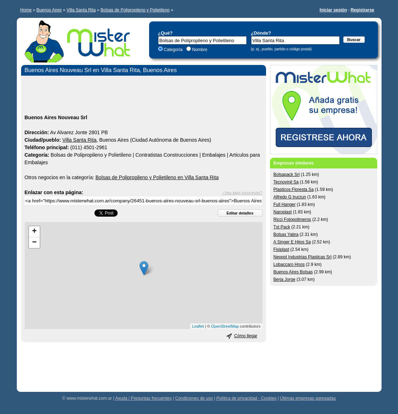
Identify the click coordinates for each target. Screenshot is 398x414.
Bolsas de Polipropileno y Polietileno (134, 9)
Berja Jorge (284, 279)
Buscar (353, 39)
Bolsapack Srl (287, 174)
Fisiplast (281, 249)
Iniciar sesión (333, 9)
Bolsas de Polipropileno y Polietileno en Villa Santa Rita (157, 177)
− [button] (34, 242)
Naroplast (283, 211)
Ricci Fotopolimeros (292, 219)
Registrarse (362, 9)
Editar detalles (239, 213)
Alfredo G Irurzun (290, 197)
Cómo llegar (245, 335)
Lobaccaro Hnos (289, 264)
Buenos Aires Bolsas (293, 271)
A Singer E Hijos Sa (292, 241)
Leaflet (198, 326)
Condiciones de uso (194, 398)
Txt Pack (282, 226)
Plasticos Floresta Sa (294, 189)
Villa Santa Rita (81, 9)
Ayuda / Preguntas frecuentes (143, 398)
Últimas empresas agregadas (308, 398)
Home (26, 9)
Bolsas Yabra (286, 234)
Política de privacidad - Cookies (246, 398)
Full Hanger (285, 204)
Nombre (199, 49)
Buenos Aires (49, 9)
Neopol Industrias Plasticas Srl (303, 256)
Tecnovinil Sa (286, 182)
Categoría (173, 49)
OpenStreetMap (225, 326)
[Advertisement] (143, 96)
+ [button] (34, 231)
